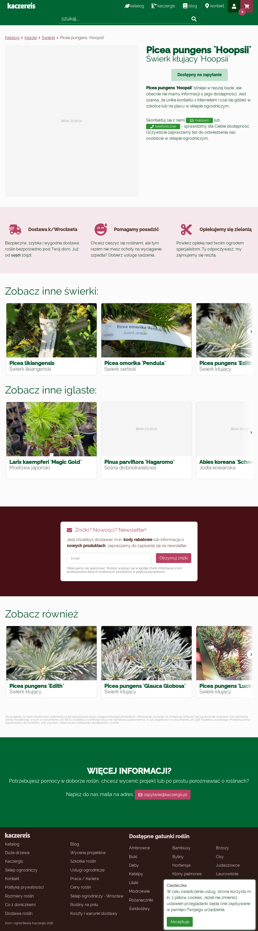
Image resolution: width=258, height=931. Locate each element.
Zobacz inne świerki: (52, 291)
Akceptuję (179, 921)
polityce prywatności (151, 572)
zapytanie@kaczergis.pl (162, 794)
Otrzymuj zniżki (173, 558)
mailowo (199, 120)
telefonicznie (163, 126)
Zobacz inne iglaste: (51, 390)
